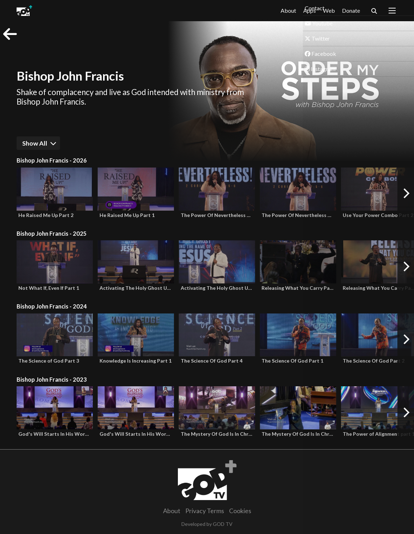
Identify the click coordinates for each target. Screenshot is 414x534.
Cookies (240, 511)
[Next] (405, 193)
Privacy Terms (204, 511)
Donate (351, 10)
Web (329, 10)
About (288, 10)
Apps (309, 10)
